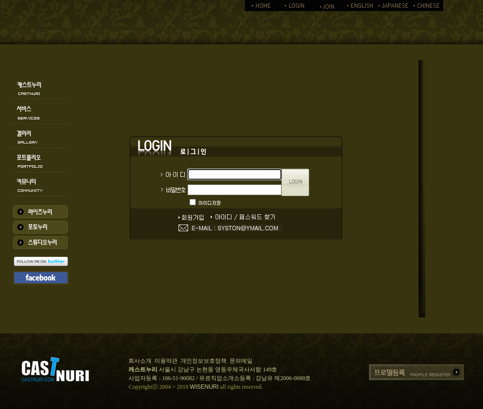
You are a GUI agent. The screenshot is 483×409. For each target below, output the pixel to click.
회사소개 (140, 360)
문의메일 (241, 360)
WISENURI (204, 386)
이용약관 (166, 360)
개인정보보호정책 (203, 360)
